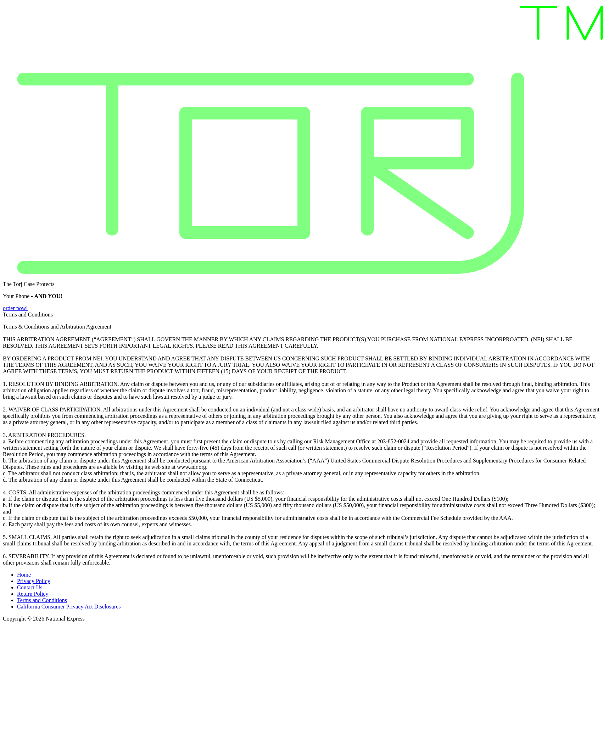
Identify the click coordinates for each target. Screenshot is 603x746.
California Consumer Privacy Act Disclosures (69, 607)
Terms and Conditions (42, 600)
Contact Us (30, 587)
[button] (301, 308)
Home (24, 575)
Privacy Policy (33, 581)
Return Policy (32, 594)
